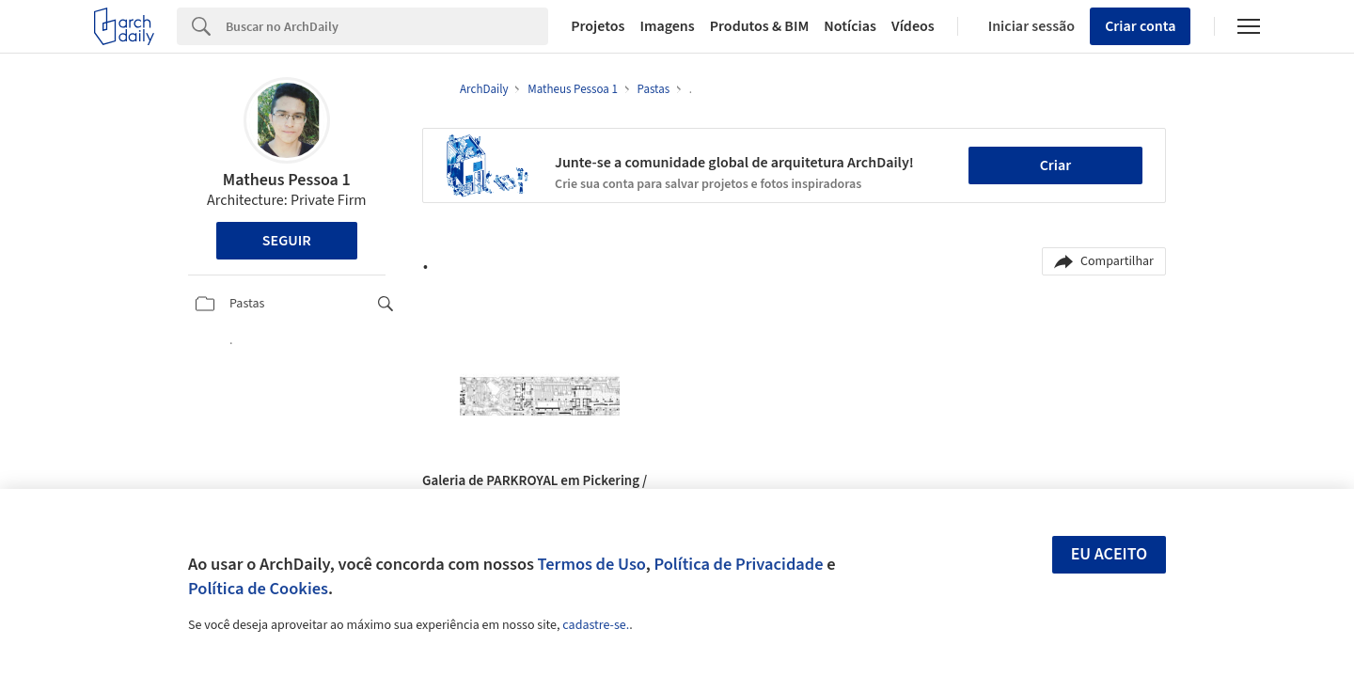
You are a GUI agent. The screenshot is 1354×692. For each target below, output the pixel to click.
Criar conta (1140, 26)
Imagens (666, 26)
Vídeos (913, 26)
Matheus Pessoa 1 (287, 180)
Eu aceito (1109, 554)
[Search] (387, 26)
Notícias (850, 26)
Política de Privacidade (738, 564)
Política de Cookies (258, 588)
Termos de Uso (592, 564)
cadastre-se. (595, 625)
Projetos (597, 26)
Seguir (286, 240)
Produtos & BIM (760, 26)
